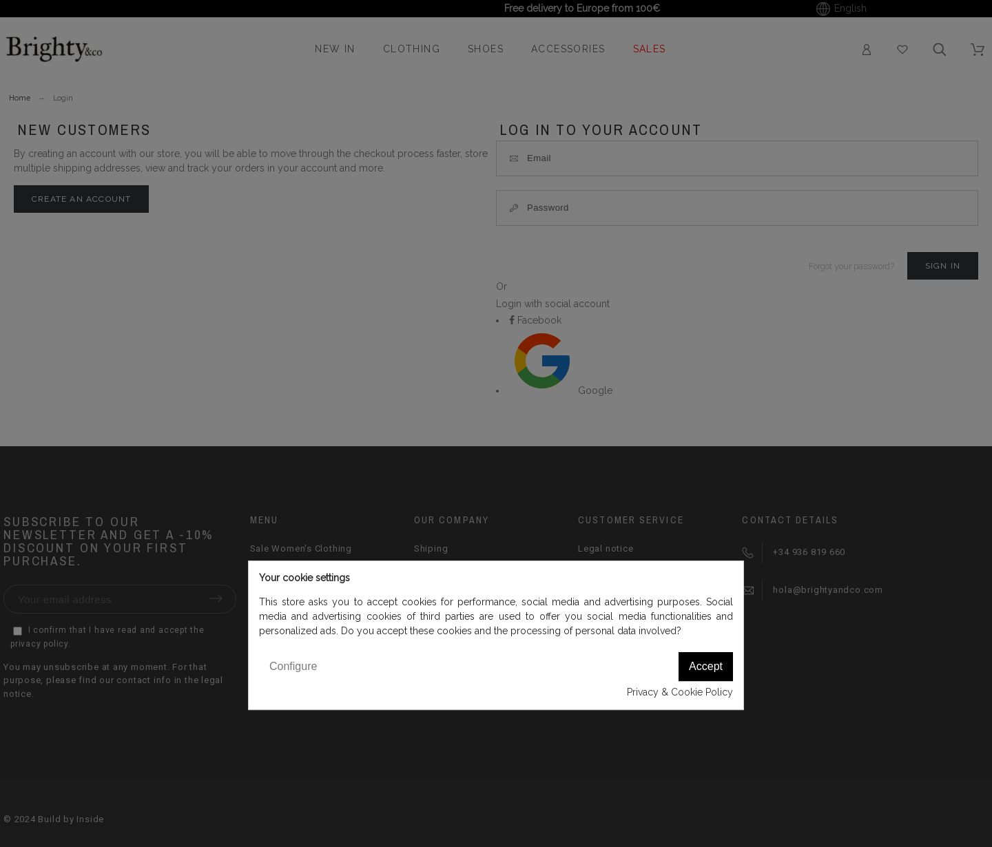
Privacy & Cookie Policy (680, 692)
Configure (293, 666)
